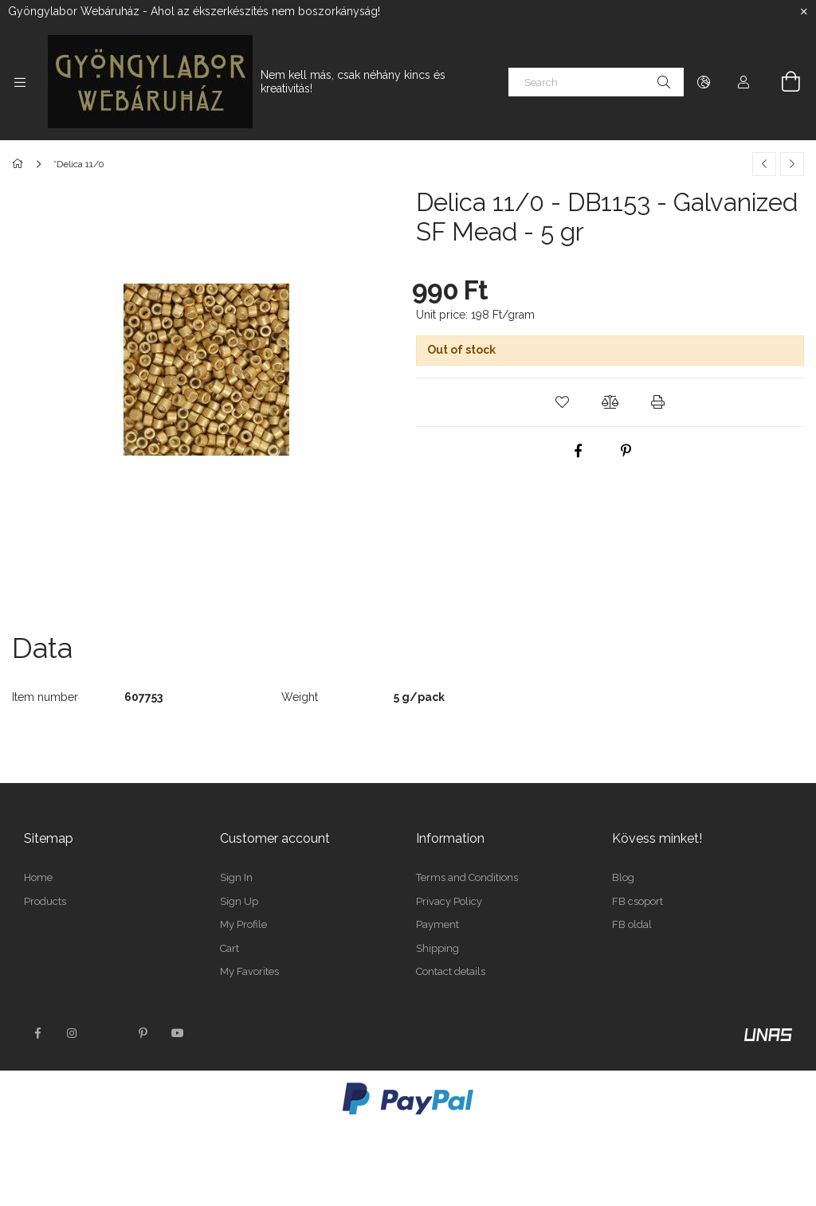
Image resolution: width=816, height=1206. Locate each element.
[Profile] (743, 82)
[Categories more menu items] (20, 82)
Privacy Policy (449, 901)
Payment (437, 924)
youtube (177, 1033)
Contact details (450, 971)
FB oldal (632, 924)
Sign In (236, 877)
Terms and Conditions (467, 877)
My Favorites (249, 971)
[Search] (596, 82)
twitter (107, 1033)
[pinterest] (625, 451)
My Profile (243, 924)
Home (38, 877)
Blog (623, 877)
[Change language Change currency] (704, 82)
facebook (37, 1033)
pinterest (142, 1033)
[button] (563, 402)
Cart (229, 948)
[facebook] (578, 451)
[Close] (804, 12)
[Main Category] (20, 164)
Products (45, 901)
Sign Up (239, 901)
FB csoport (637, 901)
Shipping (437, 948)
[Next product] (792, 164)
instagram (72, 1033)
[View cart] (781, 82)
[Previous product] (764, 164)
